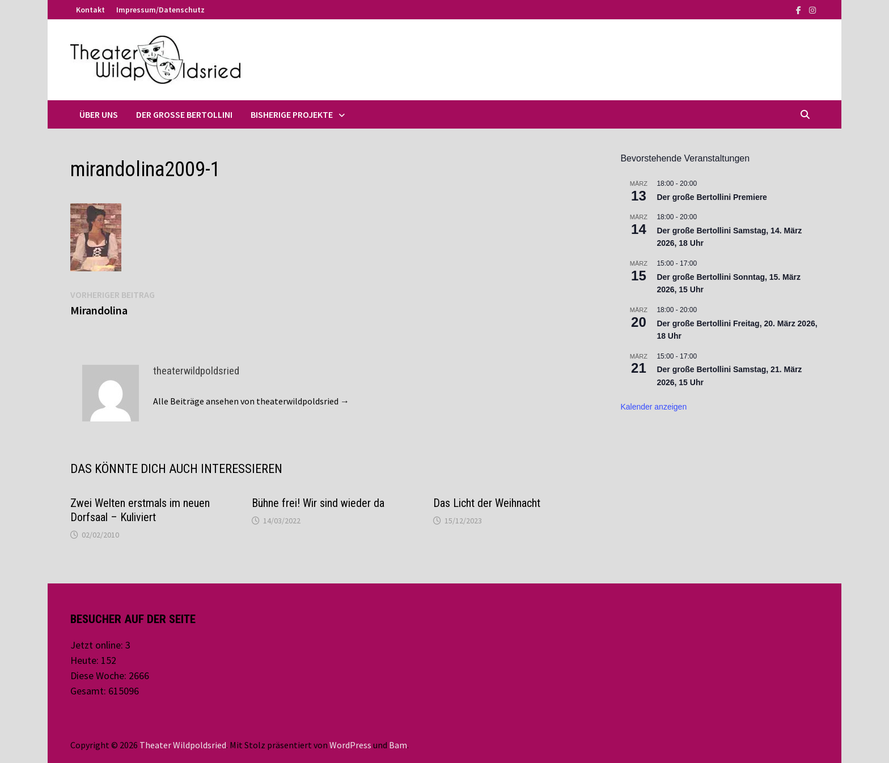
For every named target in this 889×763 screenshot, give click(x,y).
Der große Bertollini (184, 114)
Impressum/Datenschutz (160, 10)
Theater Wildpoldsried (182, 745)
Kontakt (90, 10)
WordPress (350, 745)
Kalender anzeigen (653, 406)
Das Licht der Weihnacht (486, 503)
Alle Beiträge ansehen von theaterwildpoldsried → (251, 401)
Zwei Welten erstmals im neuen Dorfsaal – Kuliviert (140, 510)
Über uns (98, 114)
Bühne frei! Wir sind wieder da (318, 503)
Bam (398, 745)
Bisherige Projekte (292, 114)
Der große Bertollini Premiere (712, 197)
